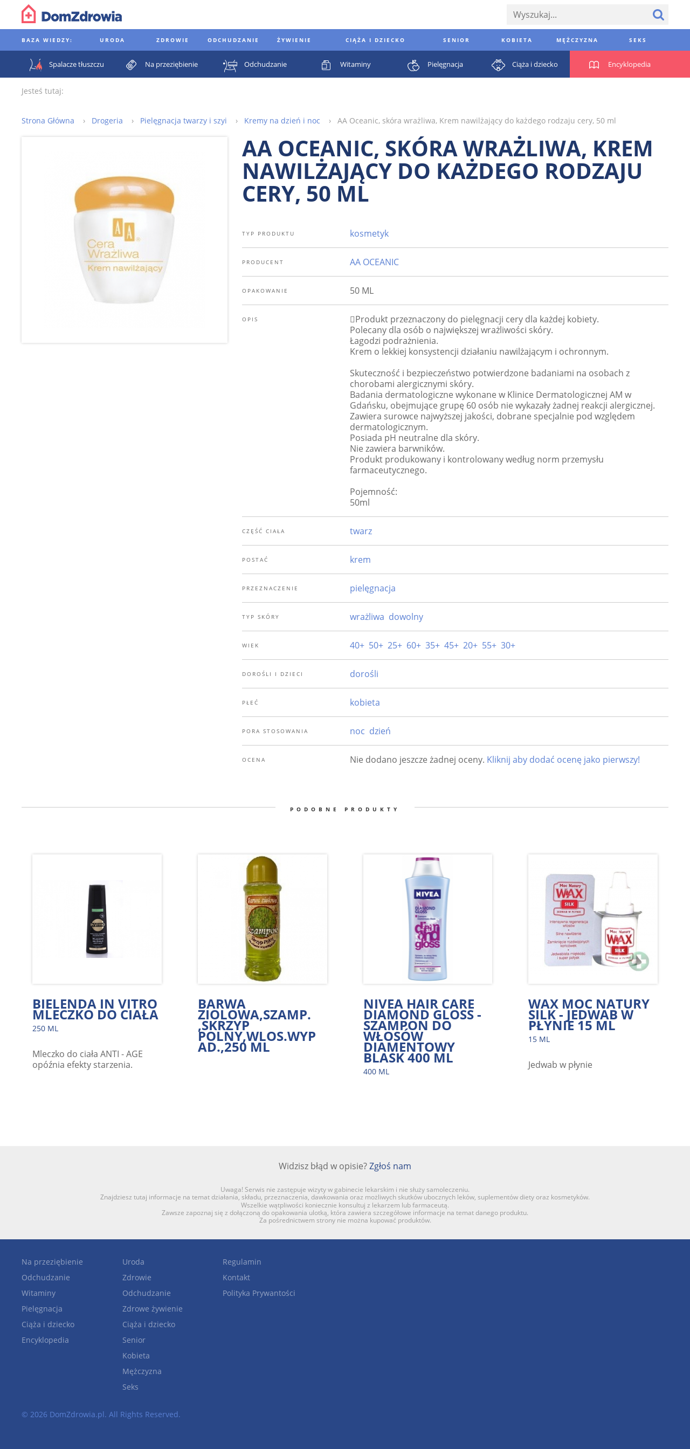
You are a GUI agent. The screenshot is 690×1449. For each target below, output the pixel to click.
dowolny (406, 617)
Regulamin (242, 1262)
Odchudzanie (46, 1277)
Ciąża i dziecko (48, 1324)
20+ (470, 645)
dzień (380, 731)
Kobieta (136, 1355)
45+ (451, 645)
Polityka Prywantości (259, 1293)
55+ (489, 645)
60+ (413, 645)
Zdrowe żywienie (152, 1308)
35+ (432, 645)
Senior (134, 1340)
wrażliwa (367, 617)
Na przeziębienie (52, 1262)
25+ (395, 645)
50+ (376, 645)
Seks (130, 1387)
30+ (508, 645)
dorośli (364, 674)
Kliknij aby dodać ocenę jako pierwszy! (563, 759)
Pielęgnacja (42, 1308)
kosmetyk (369, 233)
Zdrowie (136, 1277)
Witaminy (39, 1293)
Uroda (133, 1262)
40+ (357, 645)
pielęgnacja (373, 588)
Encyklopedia (45, 1340)
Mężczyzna (142, 1371)
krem (360, 559)
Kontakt (236, 1277)
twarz (361, 531)
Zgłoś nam (390, 1166)
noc (357, 731)
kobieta (365, 702)
